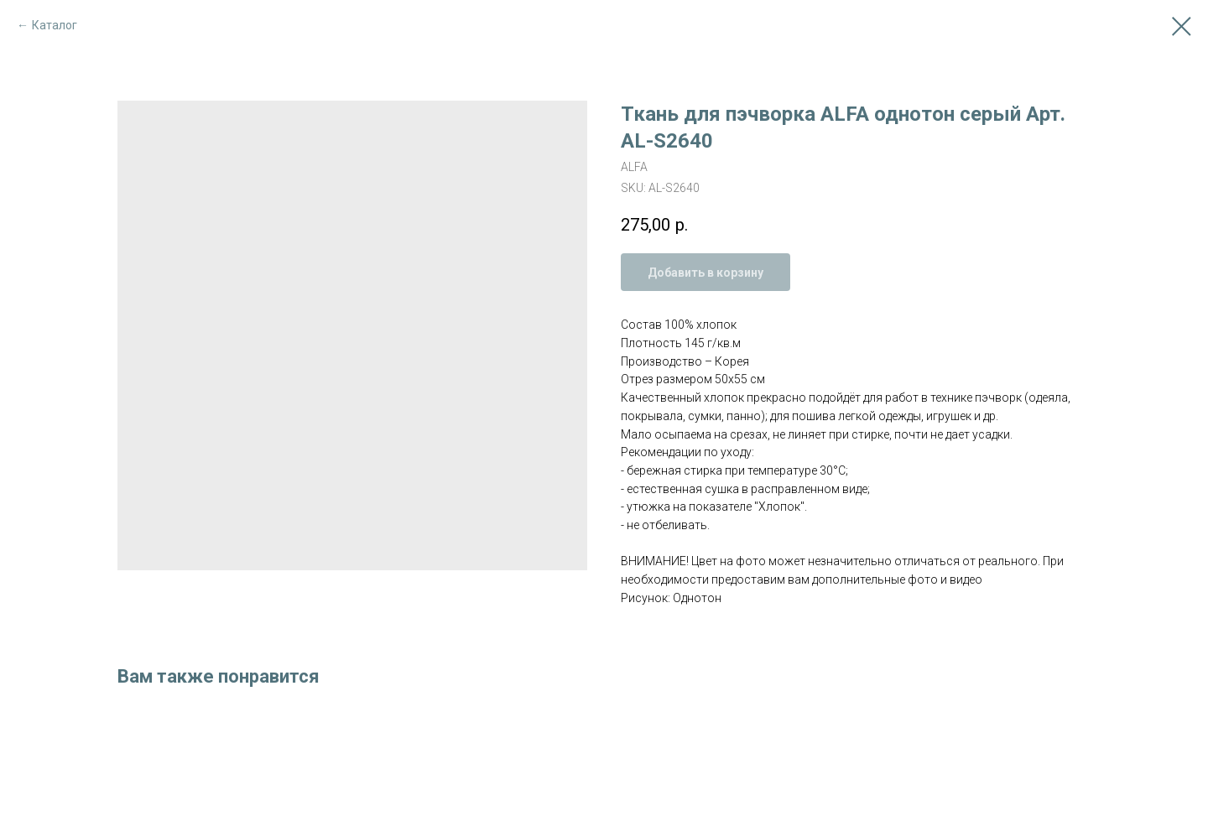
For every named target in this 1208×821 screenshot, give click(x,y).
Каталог (54, 25)
